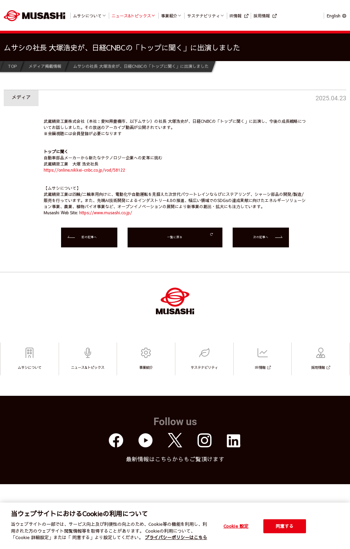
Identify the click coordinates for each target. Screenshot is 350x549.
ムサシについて (87, 15)
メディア (21, 96)
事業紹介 (169, 15)
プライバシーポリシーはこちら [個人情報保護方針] (176, 537)
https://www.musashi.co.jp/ (105, 212)
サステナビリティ (203, 15)
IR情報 (236, 15)
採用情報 (261, 15)
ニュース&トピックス (131, 15)
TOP (12, 66)
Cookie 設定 (235, 526)
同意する (285, 526)
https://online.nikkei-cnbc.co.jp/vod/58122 (84, 170)
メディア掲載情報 (44, 66)
